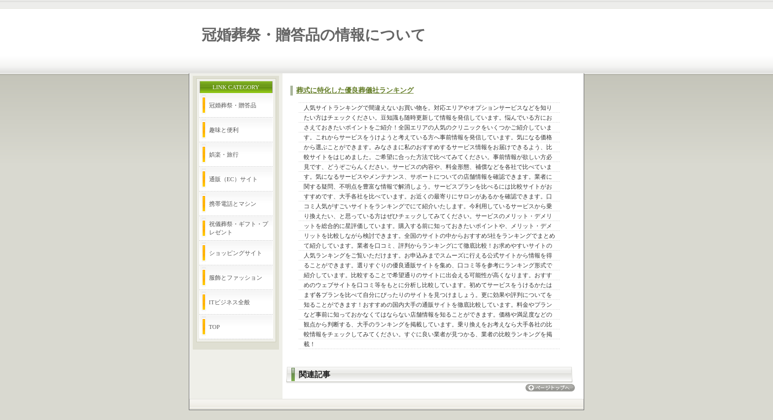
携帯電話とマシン (232, 203)
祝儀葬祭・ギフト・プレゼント (238, 228)
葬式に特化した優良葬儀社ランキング (355, 90)
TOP (214, 326)
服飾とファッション (235, 277)
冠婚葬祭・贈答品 (232, 105)
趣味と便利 (224, 130)
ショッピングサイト (235, 253)
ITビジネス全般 (229, 302)
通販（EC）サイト (233, 179)
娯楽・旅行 (224, 154)
